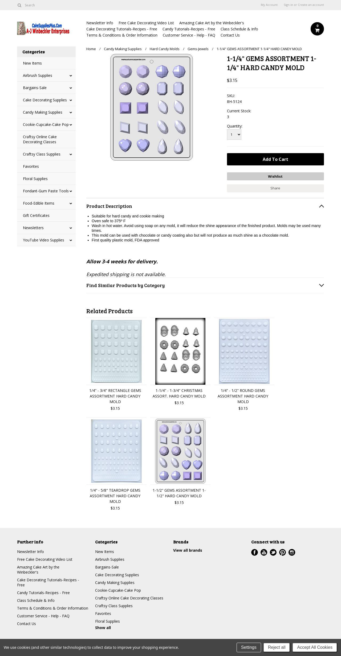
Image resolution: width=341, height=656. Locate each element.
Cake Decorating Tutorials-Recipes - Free (121, 28)
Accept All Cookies (314, 647)
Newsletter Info (99, 22)
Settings (249, 647)
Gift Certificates (36, 215)
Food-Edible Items (38, 203)
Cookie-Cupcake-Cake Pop (46, 124)
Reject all (277, 647)
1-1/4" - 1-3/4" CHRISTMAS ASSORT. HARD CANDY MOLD (179, 393)
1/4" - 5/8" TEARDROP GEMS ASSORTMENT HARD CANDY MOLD (115, 496)
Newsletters (33, 227)
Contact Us (230, 35)
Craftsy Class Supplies (41, 154)
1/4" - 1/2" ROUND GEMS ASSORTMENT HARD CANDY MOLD (243, 396)
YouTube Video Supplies (43, 239)
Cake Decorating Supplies (45, 99)
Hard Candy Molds (165, 48)
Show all (103, 627)
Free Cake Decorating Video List (146, 22)
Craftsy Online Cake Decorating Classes (40, 139)
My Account (269, 5)
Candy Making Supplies (42, 112)
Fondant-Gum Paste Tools (46, 190)
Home (91, 48)
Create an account (311, 5)
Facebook (254, 552)
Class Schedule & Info (239, 28)
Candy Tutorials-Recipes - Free (189, 28)
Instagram (292, 552)
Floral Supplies (35, 178)
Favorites (31, 166)
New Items (32, 63)
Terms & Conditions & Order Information (121, 35)
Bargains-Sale (35, 87)
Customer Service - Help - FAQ (189, 35)
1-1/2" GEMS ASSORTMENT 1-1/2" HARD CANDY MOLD (179, 493)
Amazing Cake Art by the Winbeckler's (211, 22)
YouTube (264, 552)
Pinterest (282, 552)
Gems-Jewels (198, 48)
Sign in (288, 5)
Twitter (273, 552)
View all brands (187, 550)
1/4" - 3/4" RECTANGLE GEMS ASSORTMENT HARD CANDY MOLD (115, 396)
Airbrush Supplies (37, 75)
